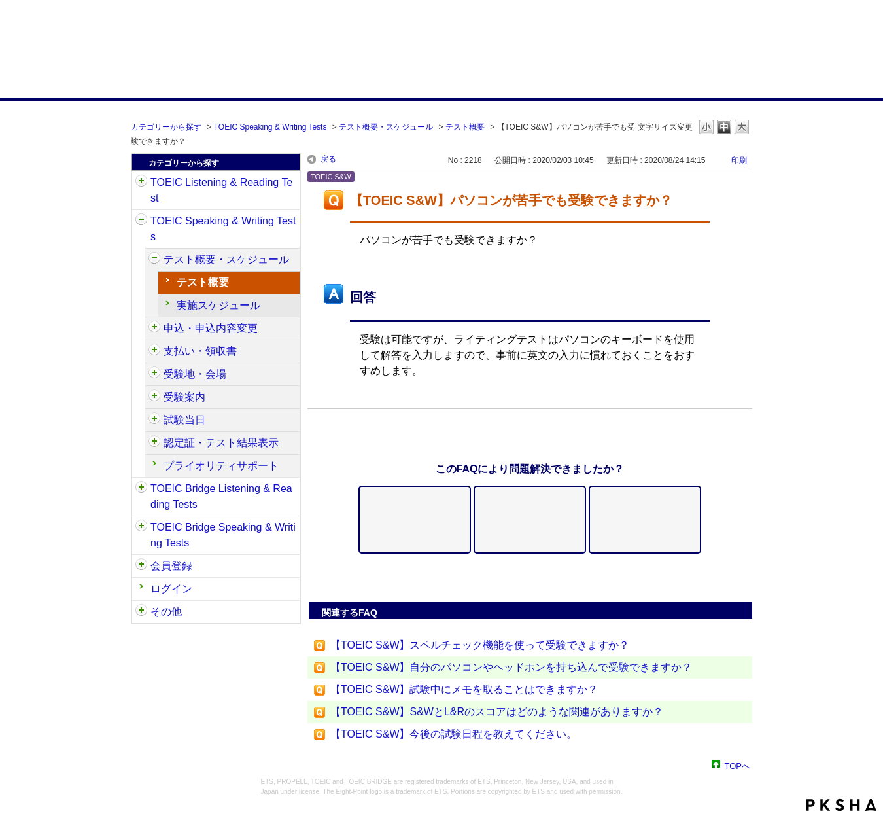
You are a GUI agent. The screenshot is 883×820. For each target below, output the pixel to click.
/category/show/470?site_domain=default (154, 260)
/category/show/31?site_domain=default (141, 182)
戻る (328, 159)
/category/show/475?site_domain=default (154, 328)
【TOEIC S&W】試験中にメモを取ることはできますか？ (464, 689)
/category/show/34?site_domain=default (141, 527)
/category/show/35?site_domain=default (141, 612)
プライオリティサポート (221, 465)
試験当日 (184, 419)
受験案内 (184, 396)
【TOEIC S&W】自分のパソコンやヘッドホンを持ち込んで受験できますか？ (511, 667)
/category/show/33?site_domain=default (141, 489)
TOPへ (738, 765)
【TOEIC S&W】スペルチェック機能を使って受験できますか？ (480, 645)
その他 (166, 611)
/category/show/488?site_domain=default (154, 374)
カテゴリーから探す (166, 127)
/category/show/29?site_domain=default (141, 566)
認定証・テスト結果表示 (221, 442)
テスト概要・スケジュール (386, 127)
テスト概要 (465, 127)
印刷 (739, 160)
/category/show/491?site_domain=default (154, 397)
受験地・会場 (195, 374)
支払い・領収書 (200, 351)
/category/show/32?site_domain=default (141, 221)
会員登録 (171, 565)
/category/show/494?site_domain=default (154, 420)
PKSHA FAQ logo (841, 804)
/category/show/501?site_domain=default (154, 443)
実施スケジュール (218, 305)
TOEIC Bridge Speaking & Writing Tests (223, 535)
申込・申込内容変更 (211, 328)
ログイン (171, 588)
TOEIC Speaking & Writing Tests (270, 127)
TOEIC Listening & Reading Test (221, 190)
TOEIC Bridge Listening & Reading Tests (221, 496)
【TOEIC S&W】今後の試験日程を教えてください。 (454, 734)
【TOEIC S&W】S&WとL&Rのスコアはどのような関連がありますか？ (496, 711)
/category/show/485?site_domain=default (154, 351)
